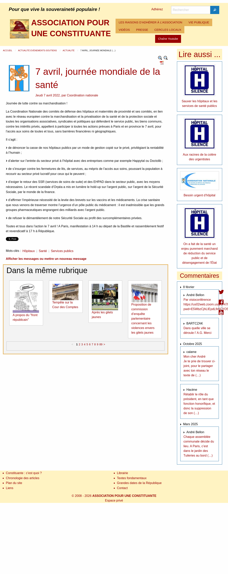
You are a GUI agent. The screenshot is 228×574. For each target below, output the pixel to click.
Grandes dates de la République (139, 483)
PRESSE (142, 29)
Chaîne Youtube (168, 38)
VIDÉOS (124, 29)
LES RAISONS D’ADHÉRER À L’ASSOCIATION (150, 22)
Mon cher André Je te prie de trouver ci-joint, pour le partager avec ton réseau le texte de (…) (200, 366)
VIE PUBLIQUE (198, 22)
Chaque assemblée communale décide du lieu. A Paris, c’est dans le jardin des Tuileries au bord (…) (199, 446)
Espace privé (114, 500)
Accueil (8, 50)
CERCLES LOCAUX (167, 29)
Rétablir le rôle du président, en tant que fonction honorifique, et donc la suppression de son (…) (199, 404)
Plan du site (14, 483)
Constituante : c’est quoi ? (24, 473)
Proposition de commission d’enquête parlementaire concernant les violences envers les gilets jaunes (143, 318)
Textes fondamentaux (132, 478)
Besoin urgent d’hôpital (199, 195)
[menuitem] (150, 22)
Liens (9, 488)
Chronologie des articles (22, 478)
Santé (43, 251)
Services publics (62, 251)
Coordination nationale (82, 95)
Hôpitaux (28, 251)
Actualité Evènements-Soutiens (37, 50)
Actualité (69, 50)
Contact (122, 488)
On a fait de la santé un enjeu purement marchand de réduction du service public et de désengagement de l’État (199, 253)
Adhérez (157, 9)
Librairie (122, 473)
